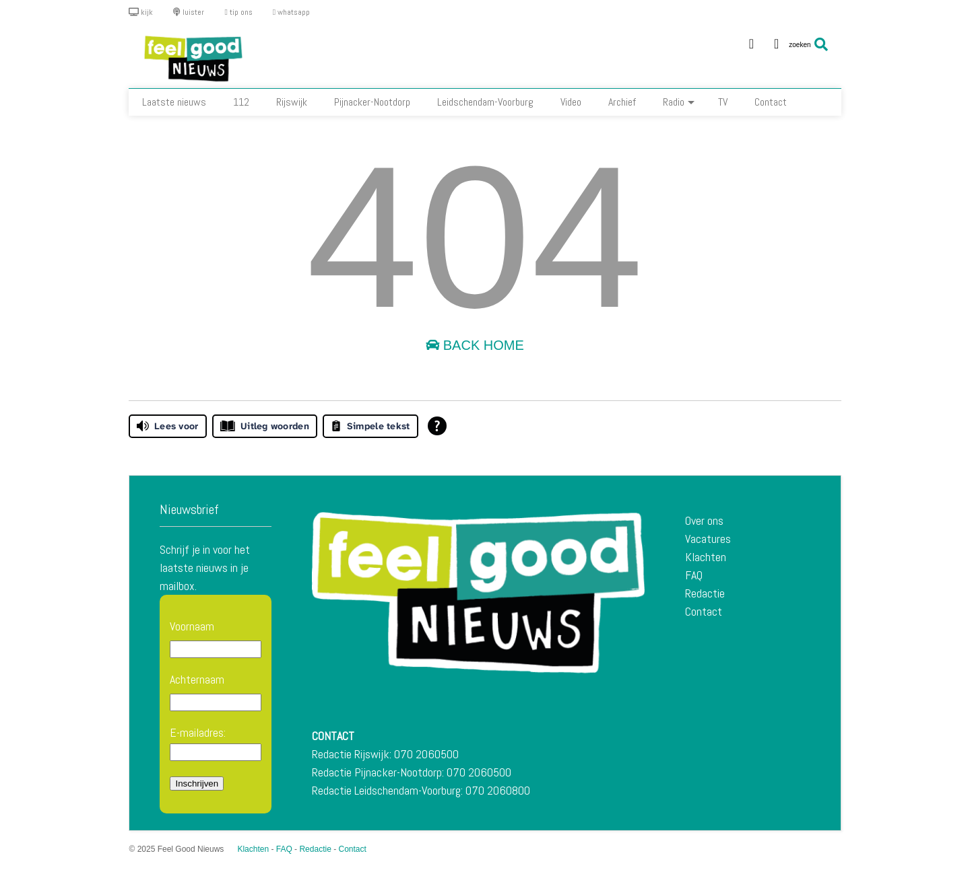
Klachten (705, 557)
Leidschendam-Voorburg (485, 102)
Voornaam (192, 626)
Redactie (705, 593)
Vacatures (708, 538)
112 (241, 102)
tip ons (238, 12)
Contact (770, 102)
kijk (141, 12)
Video (570, 102)
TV (723, 102)
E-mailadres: (215, 743)
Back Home (475, 345)
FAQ (694, 575)
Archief (622, 102)
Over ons (704, 520)
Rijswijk (291, 102)
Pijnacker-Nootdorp (372, 102)
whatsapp (291, 12)
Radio (678, 102)
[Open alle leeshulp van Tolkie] (437, 425)
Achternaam (197, 679)
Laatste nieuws (174, 102)
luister (188, 12)
